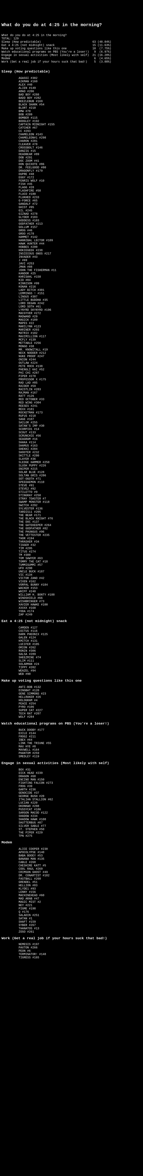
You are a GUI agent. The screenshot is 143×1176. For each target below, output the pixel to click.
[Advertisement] (71, 10)
